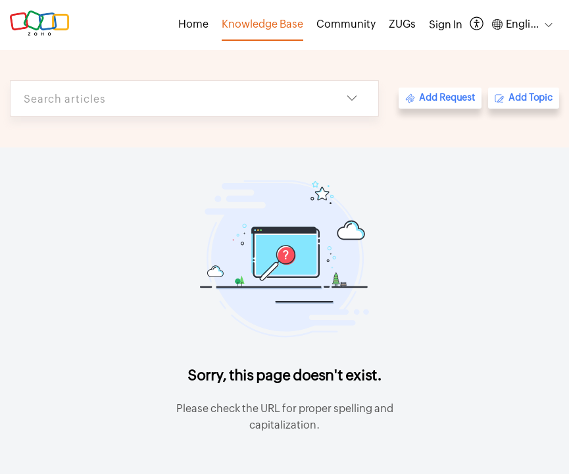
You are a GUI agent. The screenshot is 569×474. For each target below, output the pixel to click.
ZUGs (402, 24)
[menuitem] (445, 25)
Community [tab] (346, 24)
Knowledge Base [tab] (262, 24)
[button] (477, 24)
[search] (168, 98)
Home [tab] (193, 24)
